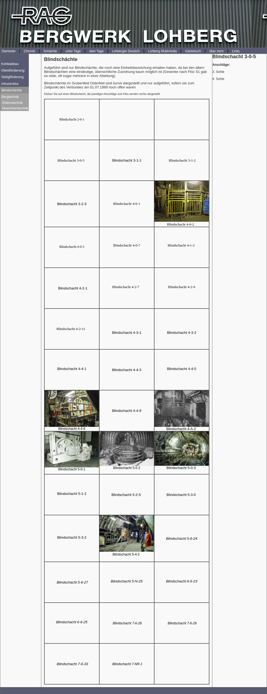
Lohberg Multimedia (162, 51)
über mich (216, 51)
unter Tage (73, 51)
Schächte (50, 51)
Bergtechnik (9, 97)
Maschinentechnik (14, 108)
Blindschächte (11, 90)
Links (236, 51)
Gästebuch (193, 51)
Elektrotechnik (12, 103)
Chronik (29, 51)
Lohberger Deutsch (126, 51)
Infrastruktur (10, 84)
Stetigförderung (12, 77)
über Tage (96, 51)
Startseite (8, 51)
